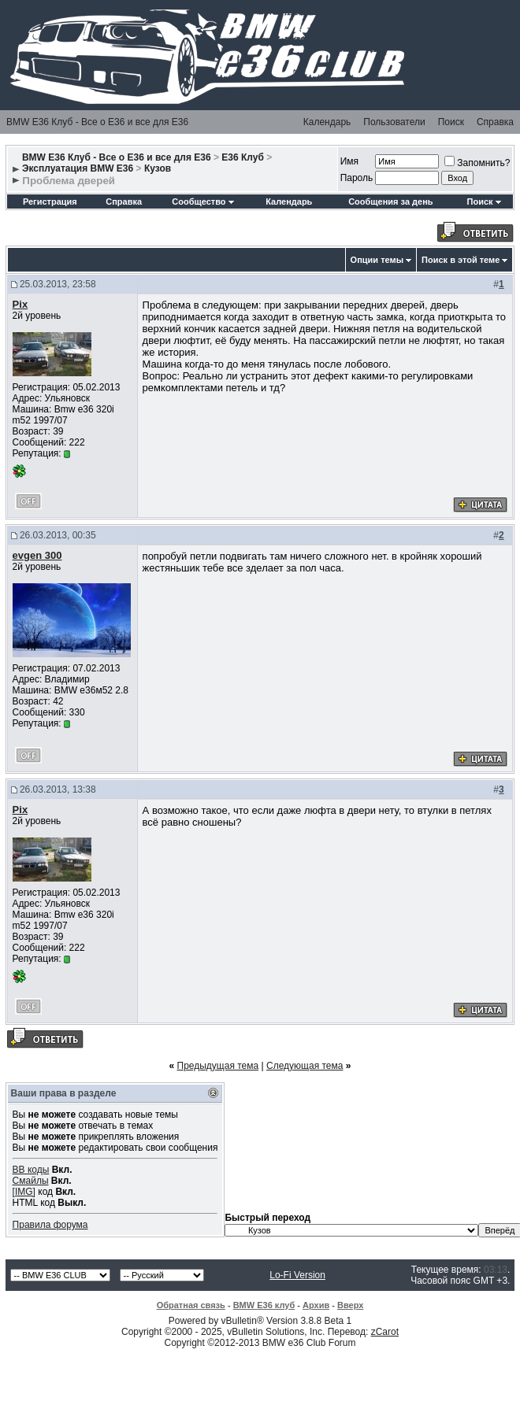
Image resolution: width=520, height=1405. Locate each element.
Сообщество (202, 201)
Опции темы (377, 259)
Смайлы (31, 1180)
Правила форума (50, 1224)
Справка (495, 122)
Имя (349, 161)
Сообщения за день (390, 201)
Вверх (350, 1305)
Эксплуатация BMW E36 (77, 168)
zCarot (385, 1331)
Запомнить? (477, 162)
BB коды (31, 1169)
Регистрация (50, 201)
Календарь (327, 122)
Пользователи (394, 122)
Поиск (451, 122)
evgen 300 (37, 555)
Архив (316, 1305)
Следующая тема (304, 1065)
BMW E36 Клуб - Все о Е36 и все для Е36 (97, 122)
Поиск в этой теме (461, 259)
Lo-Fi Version (297, 1275)
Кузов (157, 168)
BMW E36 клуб (264, 1305)
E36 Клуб (242, 157)
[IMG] (24, 1191)
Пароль (356, 177)
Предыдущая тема (218, 1065)
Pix (20, 304)
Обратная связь (191, 1305)
